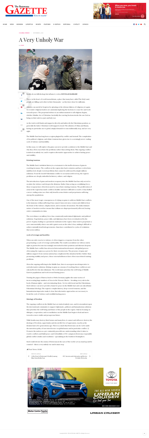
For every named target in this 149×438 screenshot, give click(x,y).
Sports (38, 24)
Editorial (66, 24)
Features (47, 24)
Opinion (85, 24)
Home (5, 24)
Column (21, 32)
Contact (76, 24)
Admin (22, 45)
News (12, 24)
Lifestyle (29, 24)
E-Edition (56, 24)
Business (20, 24)
